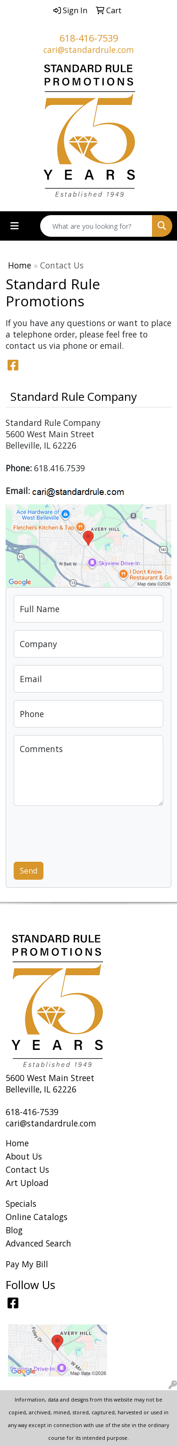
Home (19, 265)
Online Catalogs (36, 1216)
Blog (14, 1230)
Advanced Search (38, 1243)
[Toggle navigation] (15, 226)
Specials (21, 1203)
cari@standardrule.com (88, 49)
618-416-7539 (88, 38)
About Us (24, 1156)
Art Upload (27, 1182)
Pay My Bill (27, 1264)
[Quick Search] (96, 226)
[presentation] (85, 832)
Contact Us (27, 1169)
